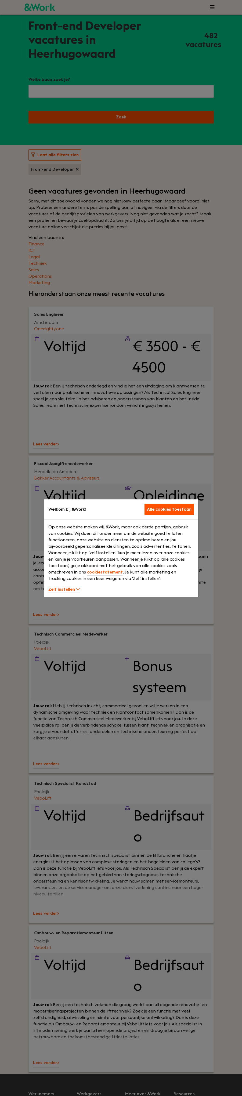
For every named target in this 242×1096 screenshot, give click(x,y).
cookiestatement (105, 572)
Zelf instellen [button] (64, 589)
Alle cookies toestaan (169, 509)
